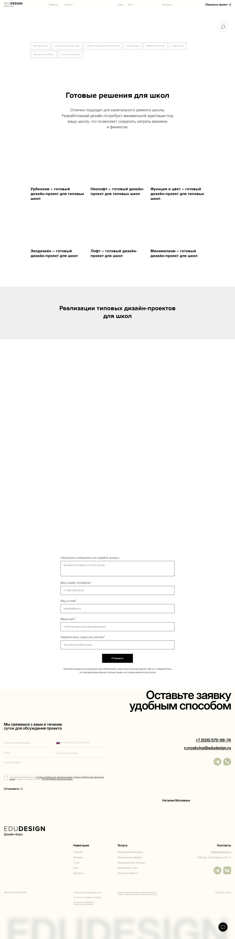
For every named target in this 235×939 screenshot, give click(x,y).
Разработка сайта (223, 892)
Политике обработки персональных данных (57, 779)
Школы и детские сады (67, 45)
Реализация (132, 45)
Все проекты (40, 45)
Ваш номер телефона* (76, 583)
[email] (28, 752)
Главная (77, 852)
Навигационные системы (131, 862)
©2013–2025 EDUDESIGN (15, 892)
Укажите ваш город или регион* (83, 637)
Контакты (167, 4)
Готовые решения (70, 54)
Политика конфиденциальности (87, 892)
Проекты (53, 4)
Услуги (68, 4)
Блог (130, 4)
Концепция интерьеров (130, 852)
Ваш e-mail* (68, 601)
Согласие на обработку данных (87, 897)
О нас (120, 4)
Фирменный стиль (155, 45)
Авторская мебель (43, 54)
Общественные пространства (103, 45)
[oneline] (81, 752)
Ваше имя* (68, 619)
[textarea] (55, 767)
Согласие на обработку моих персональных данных (54, 777)
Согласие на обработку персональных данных (83, 903)
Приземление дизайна (130, 857)
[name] (28, 742)
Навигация (177, 45)
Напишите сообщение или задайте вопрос (90, 558)
